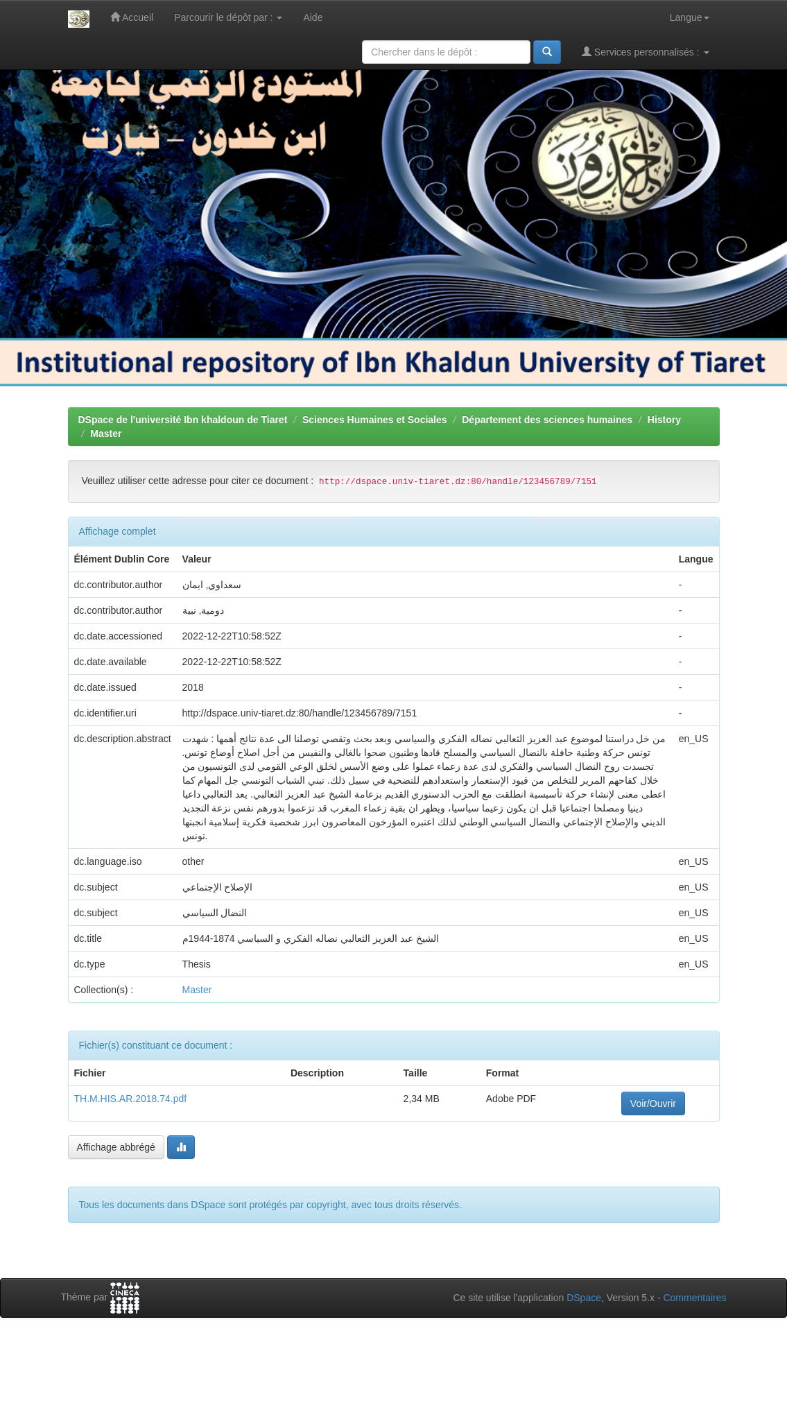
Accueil (131, 17)
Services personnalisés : (645, 52)
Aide (312, 17)
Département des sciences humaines (547, 419)
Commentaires (694, 1297)
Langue (689, 17)
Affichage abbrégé (116, 1147)
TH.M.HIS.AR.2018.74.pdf (130, 1098)
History (664, 419)
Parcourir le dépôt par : (228, 17)
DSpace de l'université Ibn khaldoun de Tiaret (183, 419)
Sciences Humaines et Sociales (374, 419)
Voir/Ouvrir (653, 1103)
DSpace (584, 1297)
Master (105, 433)
